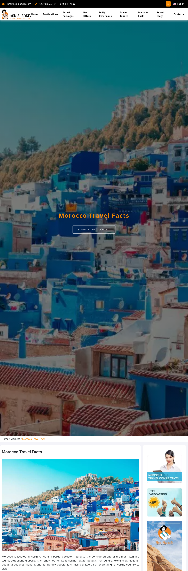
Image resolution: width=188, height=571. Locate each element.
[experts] (164, 466)
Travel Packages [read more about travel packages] (68, 14)
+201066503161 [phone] (48, 3)
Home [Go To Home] (34, 14)
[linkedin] (69, 3)
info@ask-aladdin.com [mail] (19, 3)
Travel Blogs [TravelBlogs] (160, 14)
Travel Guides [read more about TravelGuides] (124, 14)
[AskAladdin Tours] (16, 14)
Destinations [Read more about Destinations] (50, 14)
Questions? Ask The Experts (94, 229)
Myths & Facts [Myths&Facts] (143, 14)
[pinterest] (66, 3)
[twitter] (63, 3)
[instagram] (71, 3)
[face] (61, 3)
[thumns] (164, 502)
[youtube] (74, 3)
